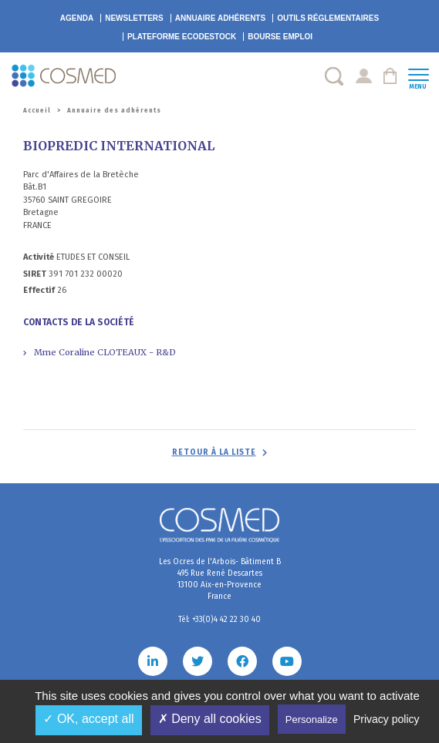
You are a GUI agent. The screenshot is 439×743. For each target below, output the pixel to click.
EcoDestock (181, 36)
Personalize (311, 719)
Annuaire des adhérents (114, 110)
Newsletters (134, 18)
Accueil (37, 110)
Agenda (76, 18)
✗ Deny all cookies (210, 718)
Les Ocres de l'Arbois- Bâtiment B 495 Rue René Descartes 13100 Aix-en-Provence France (220, 579)
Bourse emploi (280, 36)
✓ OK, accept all (88, 718)
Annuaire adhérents (220, 18)
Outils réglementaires (328, 18)
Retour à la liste (214, 452)
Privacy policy (386, 719)
